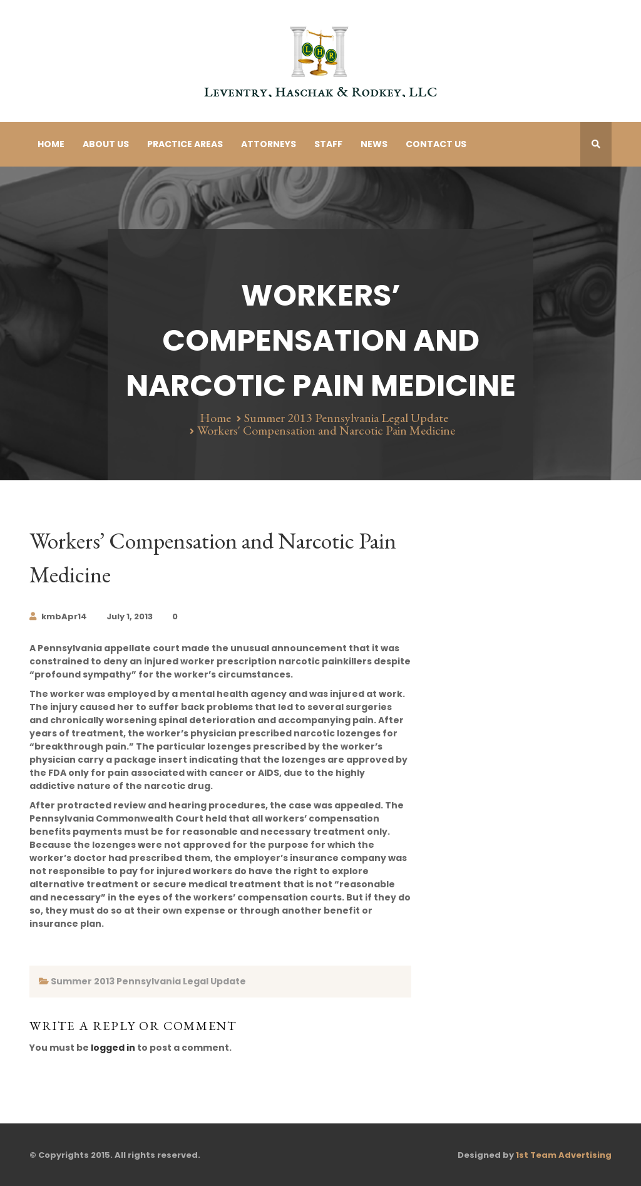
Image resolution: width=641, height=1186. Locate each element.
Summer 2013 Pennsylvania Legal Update (346, 418)
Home (51, 144)
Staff (328, 144)
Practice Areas (185, 144)
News (374, 144)
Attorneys (268, 144)
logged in (113, 1047)
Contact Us (436, 144)
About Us (106, 144)
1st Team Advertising (564, 1155)
